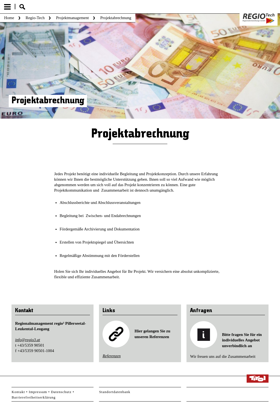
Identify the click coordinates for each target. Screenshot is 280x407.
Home (9, 18)
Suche (22, 7)
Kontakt (18, 392)
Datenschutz (61, 392)
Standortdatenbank (114, 392)
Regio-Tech (35, 18)
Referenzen (112, 356)
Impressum (38, 392)
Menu (7, 7)
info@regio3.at (27, 340)
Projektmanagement (72, 18)
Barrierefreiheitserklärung (33, 397)
